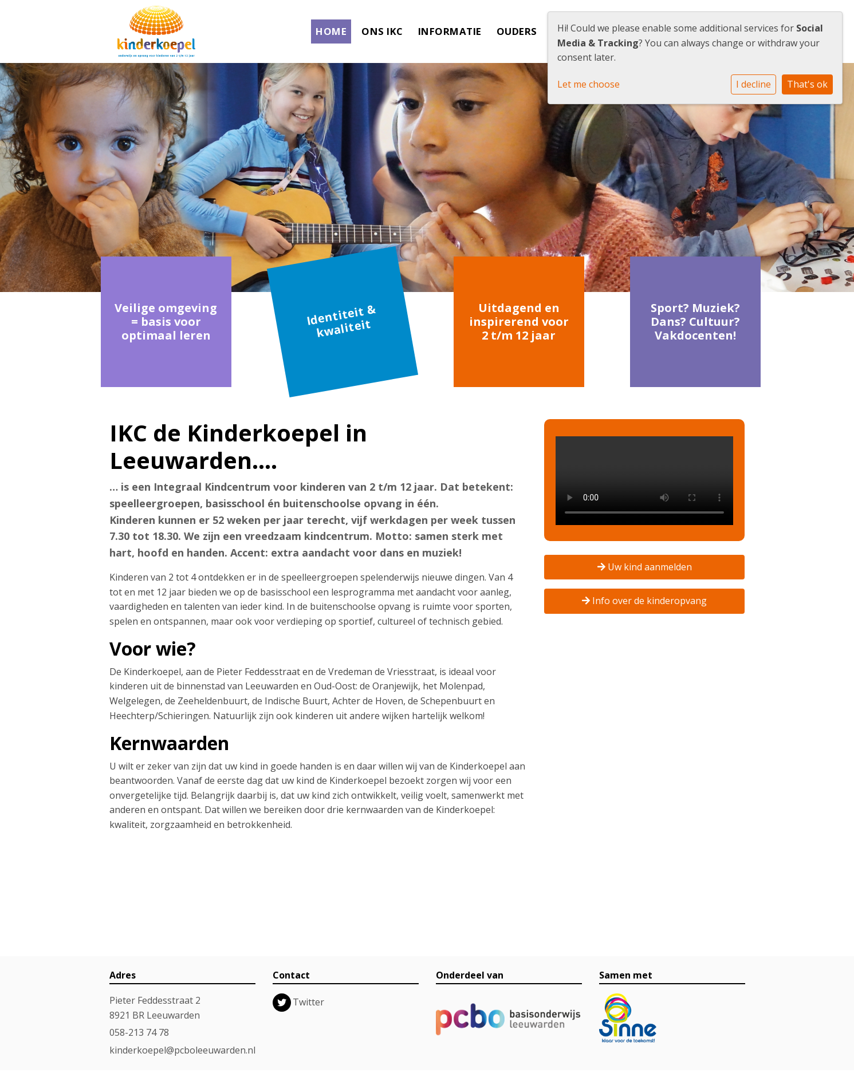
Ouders (517, 31)
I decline (753, 84)
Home (331, 31)
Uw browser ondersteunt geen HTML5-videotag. (644, 480)
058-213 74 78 (139, 1032)
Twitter (308, 1002)
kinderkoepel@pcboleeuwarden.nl (182, 1050)
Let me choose (588, 84)
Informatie (450, 31)
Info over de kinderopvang (644, 600)
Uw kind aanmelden (644, 567)
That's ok (807, 84)
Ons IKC (382, 31)
